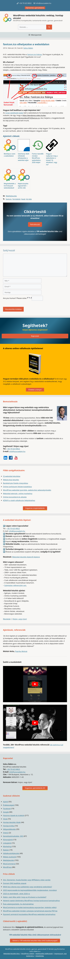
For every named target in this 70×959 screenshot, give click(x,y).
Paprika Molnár (21, 651)
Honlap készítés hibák (12, 822)
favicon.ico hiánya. (34, 54)
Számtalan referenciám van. (15, 585)
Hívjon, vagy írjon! (19, 619)
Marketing (7, 846)
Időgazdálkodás (9, 829)
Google (6, 812)
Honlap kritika (8, 826)
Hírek (5, 819)
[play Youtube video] (35, 684)
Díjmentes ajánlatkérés (35, 8)
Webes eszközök (9, 857)
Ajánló (5, 801)
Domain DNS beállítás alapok (14, 883)
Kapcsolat (35, 336)
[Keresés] (49, 27)
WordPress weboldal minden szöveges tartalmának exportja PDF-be (30, 911)
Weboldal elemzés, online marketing (17, 493)
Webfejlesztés (11, 196)
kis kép (29, 199)
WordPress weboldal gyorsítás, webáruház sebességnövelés (27, 490)
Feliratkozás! (35, 224)
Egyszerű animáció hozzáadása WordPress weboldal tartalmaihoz (29, 914)
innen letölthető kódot (14, 113)
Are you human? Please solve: (23, 298)
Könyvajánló (8, 839)
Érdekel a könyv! (34, 389)
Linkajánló (7, 843)
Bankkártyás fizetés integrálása (15, 483)
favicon (8, 199)
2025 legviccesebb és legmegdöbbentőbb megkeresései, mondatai (30, 890)
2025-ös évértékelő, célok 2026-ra (16, 893)
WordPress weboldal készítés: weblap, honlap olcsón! (38, 16)
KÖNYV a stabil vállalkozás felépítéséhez (19, 500)
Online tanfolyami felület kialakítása (17, 486)
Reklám (6, 850)
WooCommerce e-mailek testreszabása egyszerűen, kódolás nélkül (29, 907)
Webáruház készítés (11, 480)
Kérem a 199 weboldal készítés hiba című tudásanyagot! (35, 940)
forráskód (16, 199)
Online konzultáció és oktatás (15, 497)
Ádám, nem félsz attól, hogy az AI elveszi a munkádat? (24, 897)
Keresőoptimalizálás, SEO (13, 836)
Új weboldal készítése (11, 476)
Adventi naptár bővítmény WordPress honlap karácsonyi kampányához (31, 900)
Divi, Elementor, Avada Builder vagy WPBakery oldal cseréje (26, 880)
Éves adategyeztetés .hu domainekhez (18, 904)
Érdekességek (8, 805)
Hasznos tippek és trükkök (13, 815)
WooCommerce (9, 864)
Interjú (5, 833)
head (23, 199)
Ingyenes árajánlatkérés (35, 508)
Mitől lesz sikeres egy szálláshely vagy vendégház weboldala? (27, 887)
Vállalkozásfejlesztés (11, 853)
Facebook (7, 808)
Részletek (7, 619)
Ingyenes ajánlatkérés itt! (35, 788)
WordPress (7, 867)
